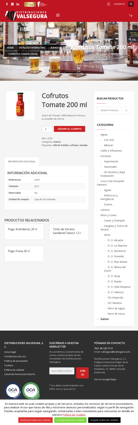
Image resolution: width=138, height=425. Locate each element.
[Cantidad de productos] (47, 129)
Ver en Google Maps (105, 379)
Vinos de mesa (116, 313)
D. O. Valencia (116, 292)
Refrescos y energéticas (109, 197)
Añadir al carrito (69, 129)
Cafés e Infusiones (111, 150)
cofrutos (74, 145)
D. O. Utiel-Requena (119, 286)
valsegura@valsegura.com (115, 351)
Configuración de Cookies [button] (70, 420)
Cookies (8, 365)
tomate (84, 145)
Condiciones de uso (15, 356)
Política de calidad (14, 369)
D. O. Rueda (114, 281)
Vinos (107, 235)
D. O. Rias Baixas (117, 261)
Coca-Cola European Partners (110, 182)
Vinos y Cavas (108, 215)
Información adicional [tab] (21, 161)
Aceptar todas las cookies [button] (104, 420)
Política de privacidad (15, 360)
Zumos (57, 141)
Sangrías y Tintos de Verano (114, 227)
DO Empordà (115, 297)
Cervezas (105, 156)
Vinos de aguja (116, 308)
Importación (111, 161)
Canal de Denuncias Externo (19, 374)
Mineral (108, 145)
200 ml (56, 145)
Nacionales (110, 166)
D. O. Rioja (114, 276)
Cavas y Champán (114, 220)
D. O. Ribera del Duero (115, 268)
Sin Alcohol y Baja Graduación (112, 173)
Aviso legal (10, 352)
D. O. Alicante (115, 240)
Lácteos (105, 209)
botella (64, 145)
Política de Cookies (74, 414)
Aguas (104, 134)
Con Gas (109, 140)
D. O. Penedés (116, 256)
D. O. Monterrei (117, 251)
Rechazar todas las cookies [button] (35, 420)
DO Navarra (115, 303)
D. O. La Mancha (117, 245)
